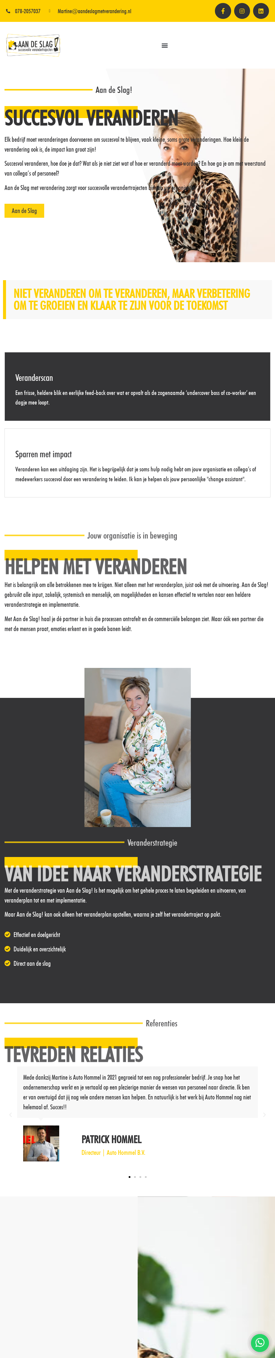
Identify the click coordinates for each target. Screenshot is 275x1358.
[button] (165, 47)
